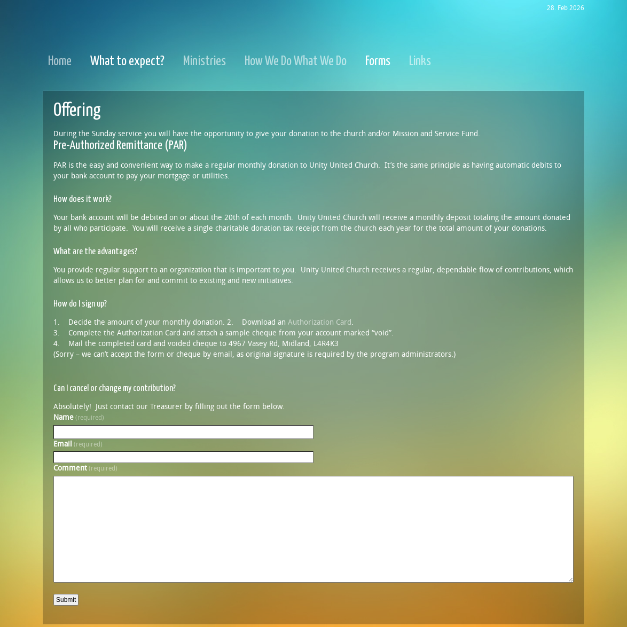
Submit (66, 600)
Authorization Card (319, 322)
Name (78, 417)
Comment (85, 468)
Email (78, 444)
